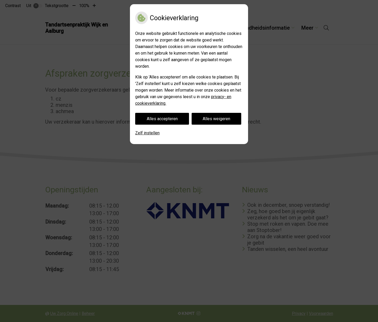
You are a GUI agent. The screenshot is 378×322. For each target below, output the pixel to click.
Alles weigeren (216, 118)
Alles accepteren (162, 118)
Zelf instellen (147, 132)
